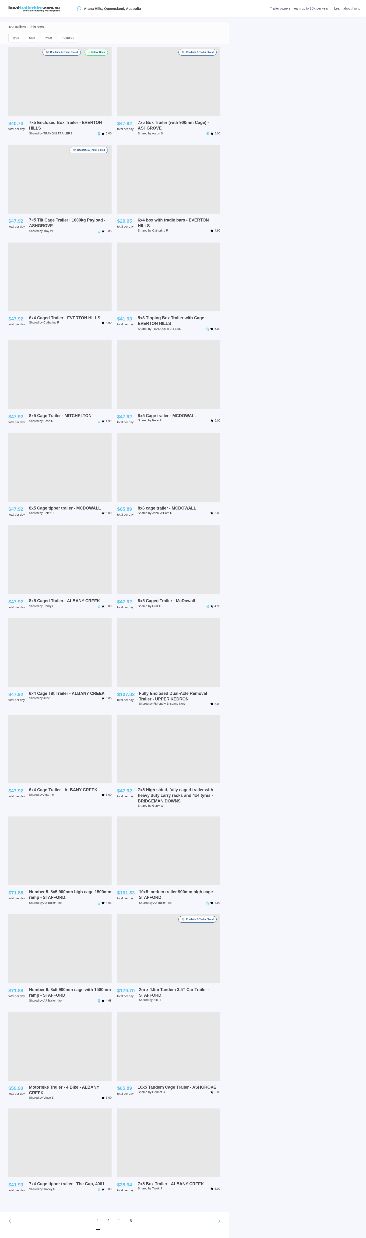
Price (48, 37)
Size (32, 37)
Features (68, 37)
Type (15, 37)
